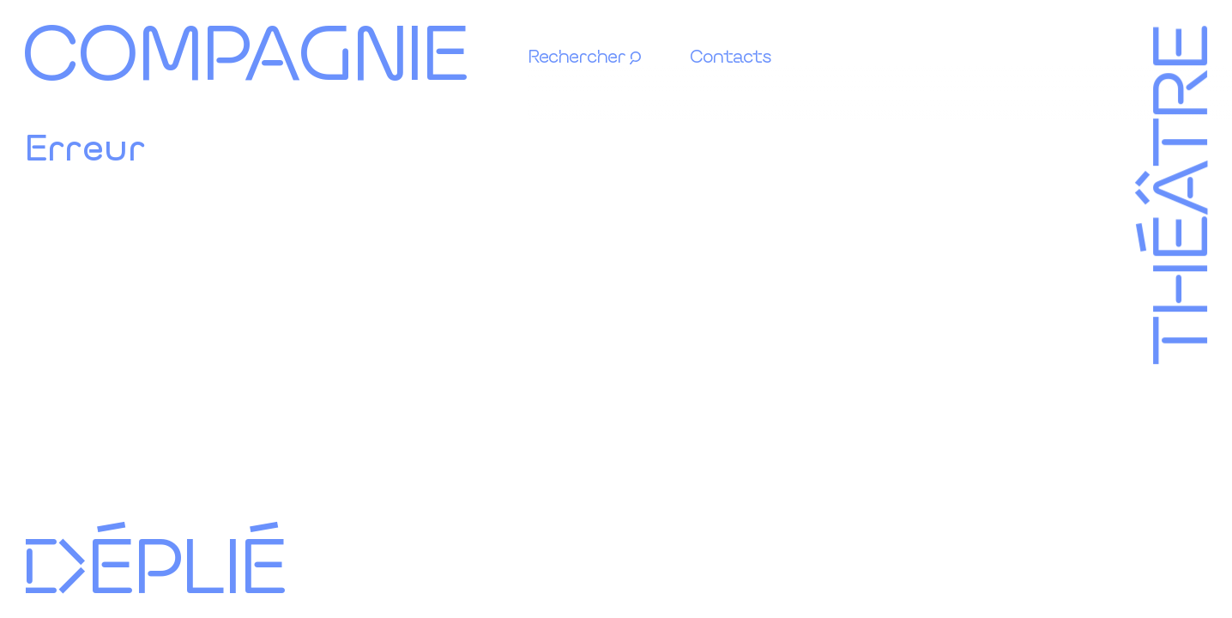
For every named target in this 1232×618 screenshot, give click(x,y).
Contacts (730, 55)
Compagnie (244, 49)
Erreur (85, 146)
